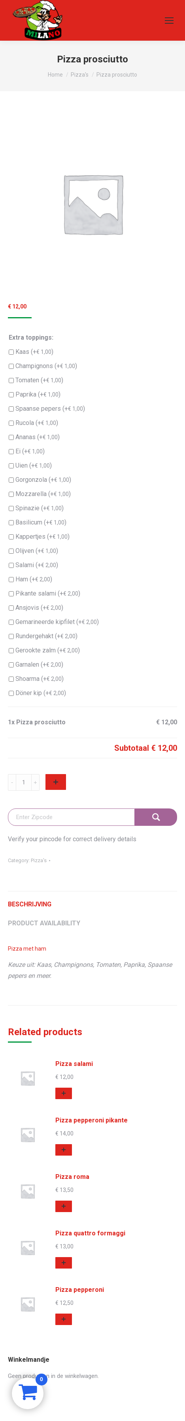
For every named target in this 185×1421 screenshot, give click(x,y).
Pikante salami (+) (44, 593)
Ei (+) (27, 451)
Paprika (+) (34, 394)
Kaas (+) (31, 351)
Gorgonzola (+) (40, 479)
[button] (63, 1093)
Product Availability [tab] (44, 923)
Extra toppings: (31, 337)
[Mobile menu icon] (169, 20)
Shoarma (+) (36, 678)
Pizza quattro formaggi (90, 1233)
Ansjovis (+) (36, 607)
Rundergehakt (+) (43, 636)
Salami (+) (33, 565)
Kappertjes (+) (39, 536)
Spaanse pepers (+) (47, 408)
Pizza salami (74, 1064)
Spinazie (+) (36, 508)
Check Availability (156, 817)
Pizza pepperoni (79, 1289)
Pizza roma (72, 1176)
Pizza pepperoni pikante (91, 1120)
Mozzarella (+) (40, 494)
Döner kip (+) (37, 693)
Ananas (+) (34, 437)
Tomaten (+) (36, 380)
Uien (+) (30, 465)
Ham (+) (30, 579)
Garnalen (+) (36, 664)
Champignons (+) (43, 366)
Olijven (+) (33, 550)
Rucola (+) (33, 423)
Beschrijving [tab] (29, 904)
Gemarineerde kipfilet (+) (54, 622)
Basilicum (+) (37, 522)
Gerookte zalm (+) (44, 650)
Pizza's (39, 860)
